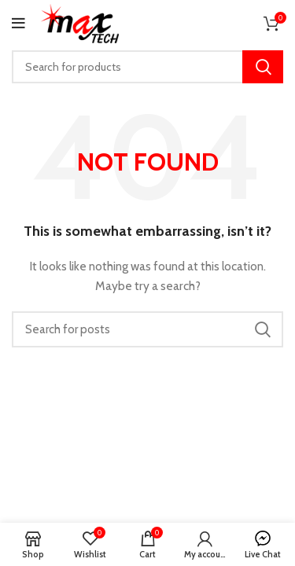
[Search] (147, 66)
